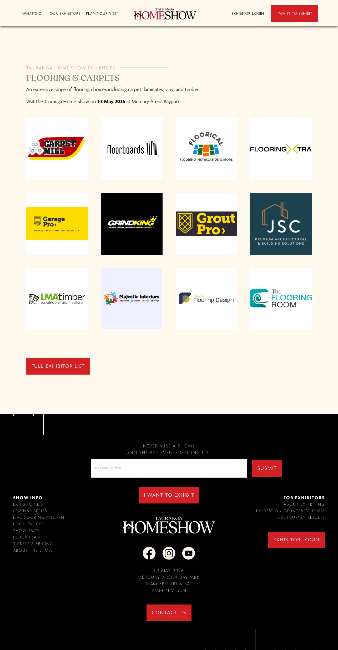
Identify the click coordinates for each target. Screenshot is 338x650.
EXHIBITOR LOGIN (247, 14)
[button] (33, 14)
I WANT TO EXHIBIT (294, 14)
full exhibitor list (58, 366)
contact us (169, 613)
